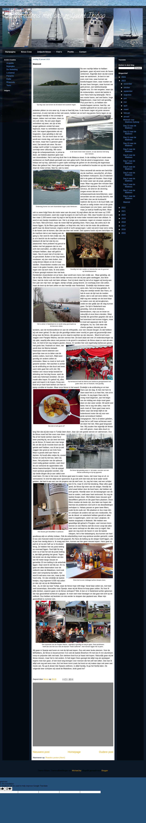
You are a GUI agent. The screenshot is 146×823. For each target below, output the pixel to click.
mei (125, 102)
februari (127, 113)
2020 (123, 215)
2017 (123, 226)
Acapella (10, 63)
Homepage (74, 751)
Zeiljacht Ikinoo (44, 52)
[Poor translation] (8, 789)
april (126, 106)
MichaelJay (76, 771)
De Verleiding (12, 69)
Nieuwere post (41, 751)
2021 (123, 211)
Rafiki (8, 79)
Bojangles (10, 66)
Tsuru (8, 85)
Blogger (104, 771)
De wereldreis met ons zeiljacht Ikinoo (54, 16)
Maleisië (126, 202)
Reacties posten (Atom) (55, 758)
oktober (127, 88)
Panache (10, 76)
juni (125, 98)
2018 (123, 222)
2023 (123, 81)
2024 (123, 77)
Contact (82, 52)
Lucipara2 (10, 73)
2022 (123, 208)
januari (127, 117)
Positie (71, 52)
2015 (123, 233)
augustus (128, 95)
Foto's (59, 52)
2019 (123, 218)
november (128, 84)
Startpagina (10, 52)
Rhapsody (10, 82)
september (128, 91)
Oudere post (106, 751)
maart (126, 109)
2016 (123, 229)
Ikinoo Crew (26, 52)
